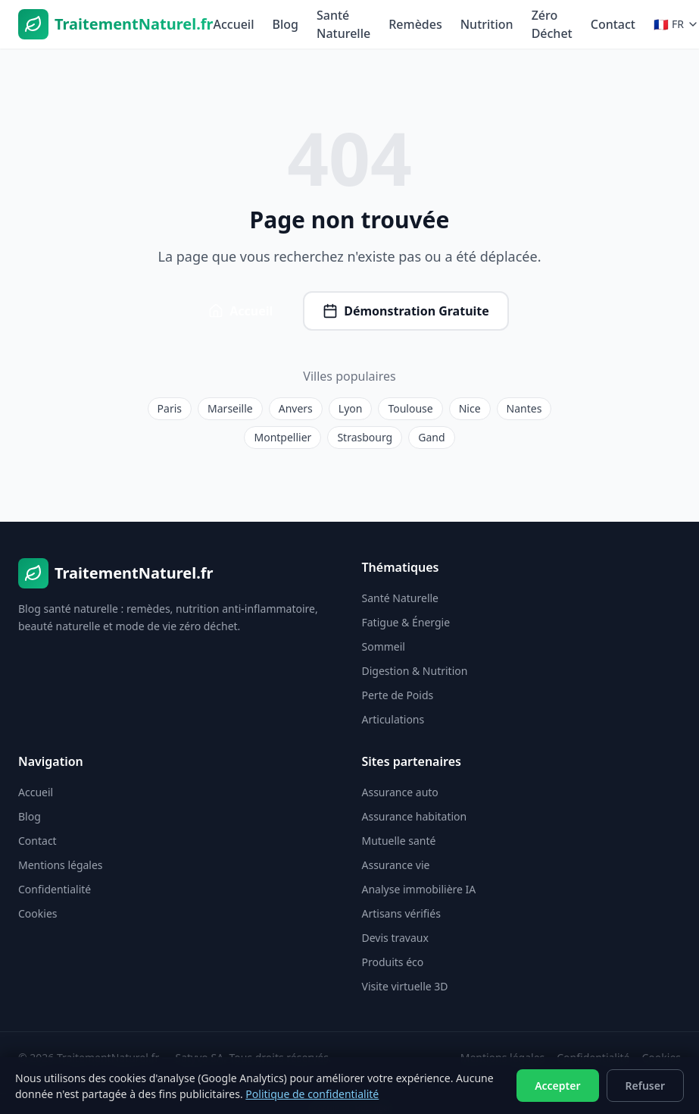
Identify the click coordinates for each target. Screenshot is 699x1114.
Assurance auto (400, 792)
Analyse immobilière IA (419, 889)
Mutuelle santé (399, 840)
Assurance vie (396, 865)
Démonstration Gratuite (406, 311)
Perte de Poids (398, 695)
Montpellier (282, 437)
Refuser (646, 1085)
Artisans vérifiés (401, 913)
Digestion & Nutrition (415, 671)
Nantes (524, 408)
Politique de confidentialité (312, 1094)
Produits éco (393, 962)
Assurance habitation (414, 816)
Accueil (233, 24)
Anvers (296, 408)
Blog (285, 24)
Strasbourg (364, 437)
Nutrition (486, 24)
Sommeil (383, 646)
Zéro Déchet (552, 24)
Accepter (557, 1085)
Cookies (37, 913)
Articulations (393, 719)
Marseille (230, 408)
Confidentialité (54, 889)
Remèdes (415, 24)
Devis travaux (395, 937)
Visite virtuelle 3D (405, 986)
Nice (470, 408)
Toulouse (410, 408)
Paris (170, 408)
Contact (613, 24)
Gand (431, 437)
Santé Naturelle (343, 24)
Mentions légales (60, 865)
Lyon (351, 408)
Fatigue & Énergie (406, 622)
